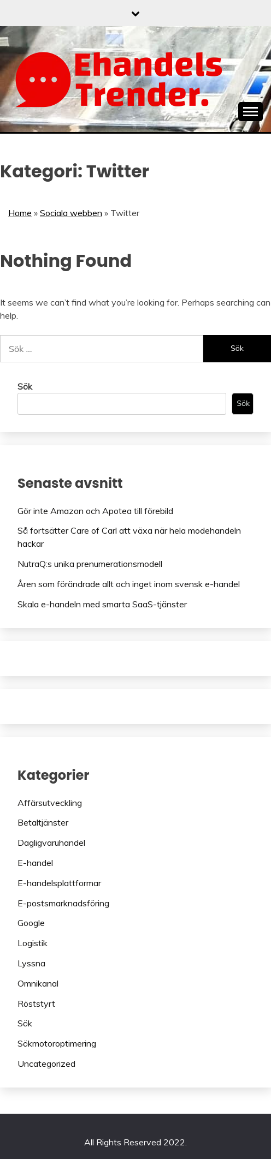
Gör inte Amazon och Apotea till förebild (95, 510)
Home (20, 212)
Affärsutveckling (49, 802)
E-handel (35, 862)
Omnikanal (37, 983)
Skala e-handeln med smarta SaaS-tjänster (102, 604)
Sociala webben (71, 212)
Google (31, 922)
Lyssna (31, 963)
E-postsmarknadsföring (63, 903)
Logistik (32, 942)
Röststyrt (36, 1003)
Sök (24, 386)
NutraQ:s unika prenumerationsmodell (89, 563)
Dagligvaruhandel (51, 842)
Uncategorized (46, 1063)
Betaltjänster (42, 822)
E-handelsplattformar (59, 882)
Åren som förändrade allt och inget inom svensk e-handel (128, 583)
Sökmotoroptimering (56, 1043)
